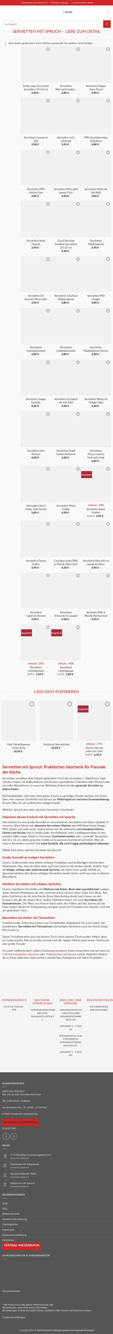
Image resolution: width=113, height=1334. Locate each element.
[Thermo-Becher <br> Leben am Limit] (94, 720)
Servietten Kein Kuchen (36, 452)
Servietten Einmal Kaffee (36, 562)
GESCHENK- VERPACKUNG (42, 1001)
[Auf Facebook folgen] (6, 1136)
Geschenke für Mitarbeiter (24, 1164)
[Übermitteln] (107, 24)
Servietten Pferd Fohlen (65, 507)
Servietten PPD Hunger (96, 297)
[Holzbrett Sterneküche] (56, 720)
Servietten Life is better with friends (36, 507)
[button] (68, 12)
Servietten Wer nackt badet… (66, 87)
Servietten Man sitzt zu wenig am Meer (96, 562)
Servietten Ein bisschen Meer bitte (36, 297)
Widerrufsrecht (10, 1213)
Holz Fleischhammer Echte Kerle (18, 746)
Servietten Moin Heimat (36, 242)
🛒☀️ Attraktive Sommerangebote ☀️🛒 (31, 1154)
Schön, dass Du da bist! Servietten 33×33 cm (36, 87)
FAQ (4, 1208)
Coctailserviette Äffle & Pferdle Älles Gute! (66, 562)
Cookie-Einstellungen (13, 1317)
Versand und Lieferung (14, 1218)
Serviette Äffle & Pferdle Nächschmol (95, 614)
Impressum (8, 1229)
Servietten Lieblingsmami (36, 669)
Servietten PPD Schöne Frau (36, 190)
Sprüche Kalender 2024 (23, 1173)
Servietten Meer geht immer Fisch (66, 190)
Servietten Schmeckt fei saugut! (66, 614)
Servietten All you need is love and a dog (96, 454)
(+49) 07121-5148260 (18, 1100)
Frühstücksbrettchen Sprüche (20, 954)
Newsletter (8, 1239)
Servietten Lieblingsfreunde (65, 349)
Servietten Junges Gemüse (36, 400)
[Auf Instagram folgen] (13, 1136)
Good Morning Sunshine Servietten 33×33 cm (66, 244)
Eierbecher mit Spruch (22, 1183)
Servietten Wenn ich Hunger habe (96, 400)
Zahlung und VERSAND (71, 1001)
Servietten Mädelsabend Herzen (96, 349)
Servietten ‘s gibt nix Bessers (36, 614)
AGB (4, 1203)
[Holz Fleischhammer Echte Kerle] (18, 720)
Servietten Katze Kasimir (95, 510)
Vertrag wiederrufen (21, 1245)
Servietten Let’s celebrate (66, 139)
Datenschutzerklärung (14, 1234)
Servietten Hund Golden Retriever (66, 452)
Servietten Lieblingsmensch (36, 349)
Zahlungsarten (10, 1224)
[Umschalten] (5, 44)
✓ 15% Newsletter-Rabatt (81, 2)
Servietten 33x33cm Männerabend (66, 297)
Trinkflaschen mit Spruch (61, 954)
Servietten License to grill (36, 139)
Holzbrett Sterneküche (56, 744)
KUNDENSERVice (14, 1000)
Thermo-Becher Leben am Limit (94, 749)
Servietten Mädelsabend (96, 242)
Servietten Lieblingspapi (65, 669)
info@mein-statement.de (24, 1113)
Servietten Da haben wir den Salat (66, 400)
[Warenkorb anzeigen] (109, 12)
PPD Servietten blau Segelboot (95, 139)
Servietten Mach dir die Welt (96, 190)
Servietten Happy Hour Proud (96, 87)
